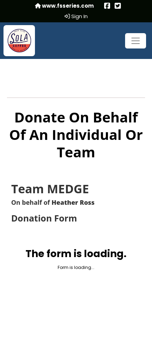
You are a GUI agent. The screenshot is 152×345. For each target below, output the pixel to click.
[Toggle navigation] (135, 40)
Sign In (76, 16)
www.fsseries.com (64, 5)
